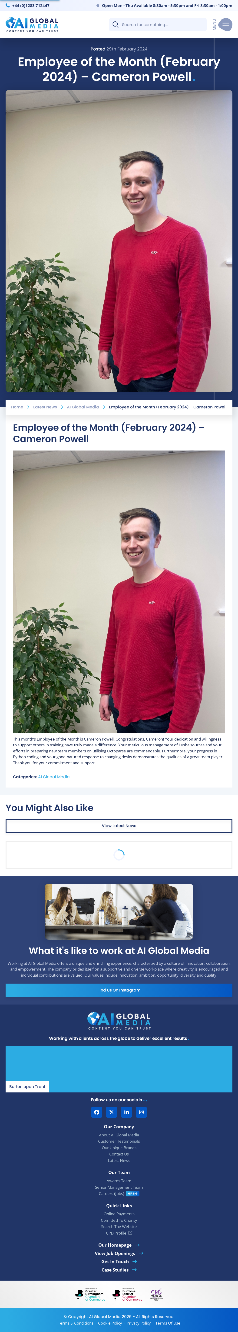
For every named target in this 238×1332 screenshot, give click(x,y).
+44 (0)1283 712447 (31, 5)
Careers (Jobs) (111, 1193)
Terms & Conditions (75, 1323)
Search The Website (119, 1226)
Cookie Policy (110, 1323)
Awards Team (119, 1180)
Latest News (45, 407)
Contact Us (119, 1154)
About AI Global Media (119, 1135)
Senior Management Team (119, 1187)
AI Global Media (83, 407)
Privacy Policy (139, 1323)
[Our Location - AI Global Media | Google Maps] (119, 1069)
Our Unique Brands (119, 1147)
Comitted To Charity (119, 1220)
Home (17, 407)
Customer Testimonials (119, 1141)
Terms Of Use (167, 1323)
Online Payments (119, 1213)
